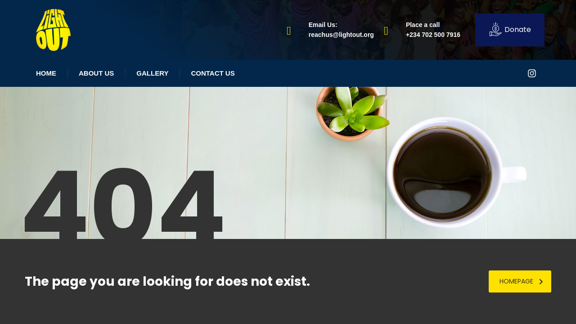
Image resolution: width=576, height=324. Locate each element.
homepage (521, 281)
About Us (96, 73)
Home (46, 73)
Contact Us (212, 73)
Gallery (152, 73)
